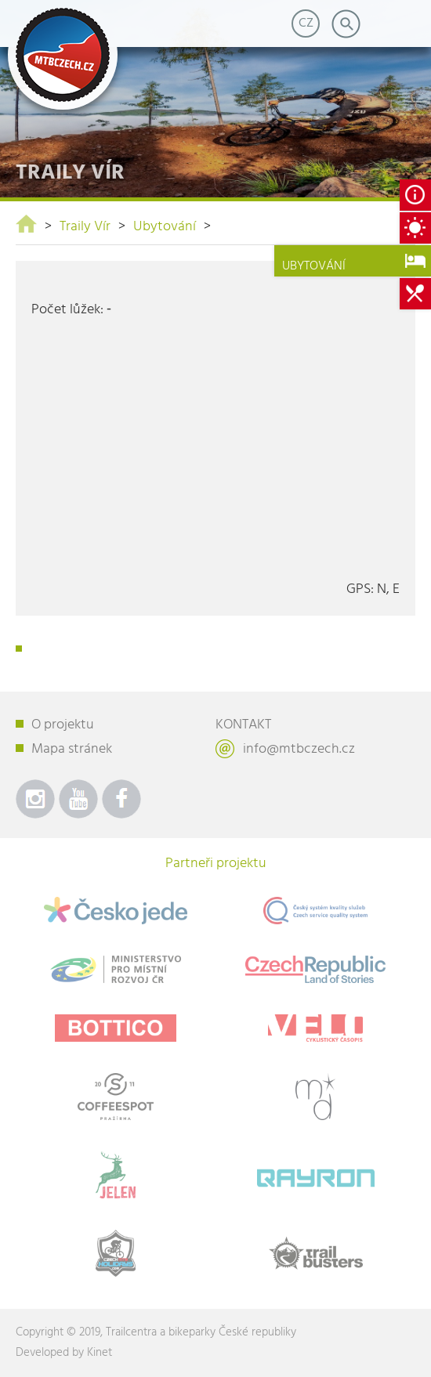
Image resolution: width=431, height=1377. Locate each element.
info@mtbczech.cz (299, 749)
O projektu (62, 725)
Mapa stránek (71, 749)
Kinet (99, 1352)
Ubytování (164, 226)
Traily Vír (85, 226)
